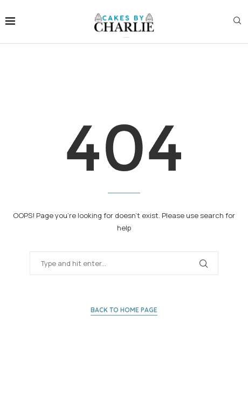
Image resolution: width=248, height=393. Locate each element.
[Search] (237, 22)
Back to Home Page (124, 310)
